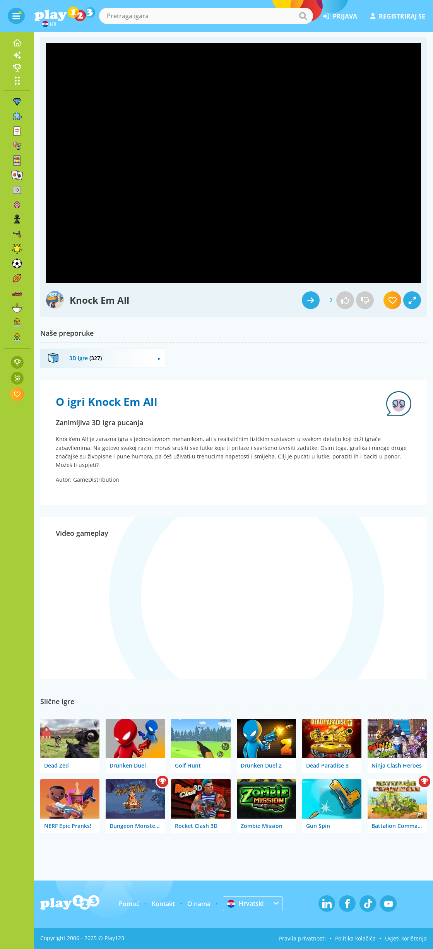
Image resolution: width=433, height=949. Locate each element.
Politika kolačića (355, 938)
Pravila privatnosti (302, 938)
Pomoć (129, 903)
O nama (199, 903)
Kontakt (163, 903)
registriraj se (397, 16)
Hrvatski (245, 903)
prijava (340, 16)
